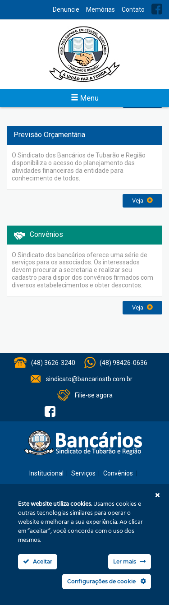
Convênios (118, 473)
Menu (85, 97)
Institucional (46, 473)
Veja (142, 200)
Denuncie (66, 9)
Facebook (156, 9)
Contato (133, 9)
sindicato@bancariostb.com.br (89, 379)
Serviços (83, 473)
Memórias (100, 9)
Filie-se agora (94, 395)
